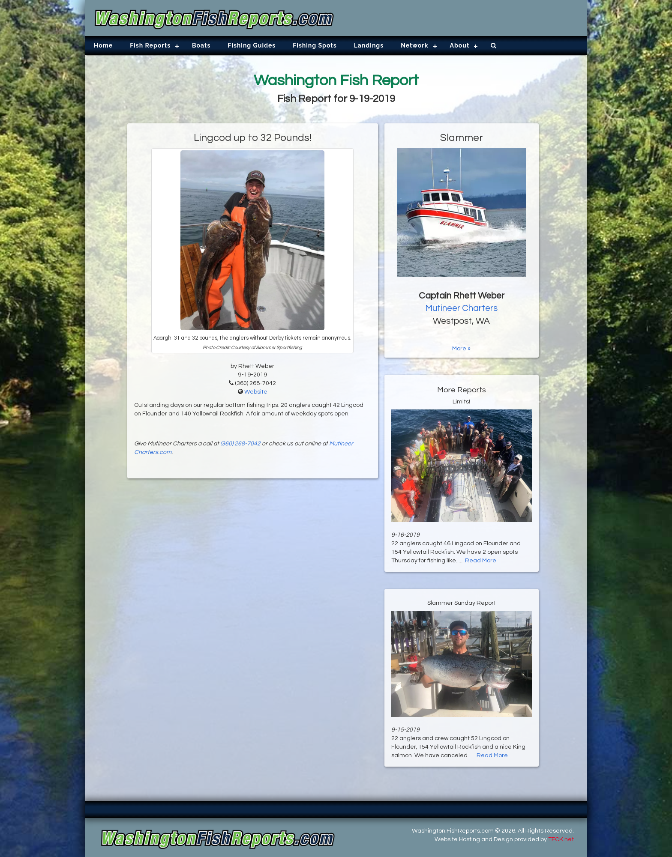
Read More (480, 561)
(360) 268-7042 (240, 444)
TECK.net (561, 839)
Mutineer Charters (461, 308)
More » (461, 349)
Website (255, 392)
